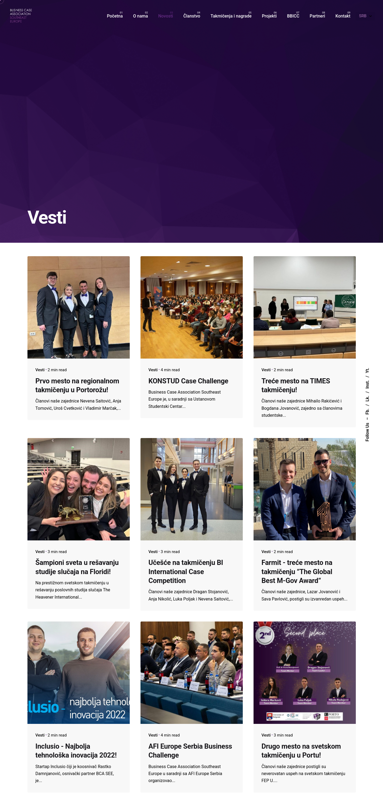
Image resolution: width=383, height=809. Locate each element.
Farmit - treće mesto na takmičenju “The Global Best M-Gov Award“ (297, 571)
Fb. (367, 411)
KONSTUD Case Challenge (189, 381)
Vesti (40, 369)
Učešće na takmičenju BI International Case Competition (186, 571)
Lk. (367, 398)
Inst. (367, 384)
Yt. (367, 370)
